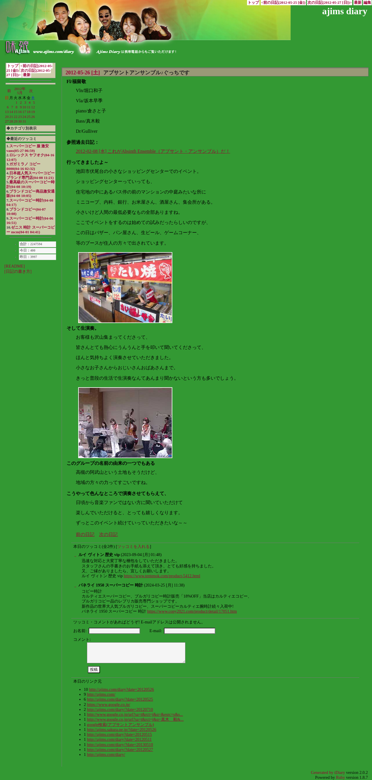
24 (24, 116)
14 (11, 112)
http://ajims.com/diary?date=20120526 (121, 689)
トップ (253, 3)
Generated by (323, 772)
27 (7, 121)
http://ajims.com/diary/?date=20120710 (120, 709)
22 (15, 116)
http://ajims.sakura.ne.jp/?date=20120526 (121, 729)
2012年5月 (20, 91)
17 (24, 112)
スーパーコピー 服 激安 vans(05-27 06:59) (27, 148)
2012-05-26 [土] (82, 73)
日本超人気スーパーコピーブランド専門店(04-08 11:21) (30, 175)
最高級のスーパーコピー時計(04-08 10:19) (30, 184)
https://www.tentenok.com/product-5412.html (162, 575)
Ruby (340, 777)
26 (33, 116)
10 (24, 107)
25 (29, 116)
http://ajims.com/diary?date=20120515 (119, 734)
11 (29, 107)
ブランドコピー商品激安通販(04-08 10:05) (30, 193)
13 (7, 112)
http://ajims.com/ (101, 694)
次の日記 (108, 534)
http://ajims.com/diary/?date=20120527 (120, 749)
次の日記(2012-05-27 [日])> (329, 3)
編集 (367, 3)
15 (15, 112)
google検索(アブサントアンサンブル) (120, 724)
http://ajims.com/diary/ (106, 754)
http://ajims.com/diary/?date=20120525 (120, 699)
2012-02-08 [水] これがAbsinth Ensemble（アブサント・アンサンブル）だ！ (153, 151)
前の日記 (85, 534)
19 (33, 112)
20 (7, 116)
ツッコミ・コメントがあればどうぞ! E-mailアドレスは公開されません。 (139, 622)
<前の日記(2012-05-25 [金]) (283, 3)
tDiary (340, 772)
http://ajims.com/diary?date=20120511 (119, 739)
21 (11, 116)
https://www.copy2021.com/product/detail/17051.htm (192, 611)
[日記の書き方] (18, 271)
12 (33, 107)
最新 (358, 3)
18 (29, 112)
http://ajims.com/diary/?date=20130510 (120, 744)
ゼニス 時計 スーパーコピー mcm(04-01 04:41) (30, 229)
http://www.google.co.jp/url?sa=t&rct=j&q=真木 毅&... (135, 719)
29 (15, 121)
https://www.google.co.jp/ (108, 704)
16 (20, 112)
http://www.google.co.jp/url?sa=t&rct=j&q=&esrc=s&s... (135, 714)
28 (11, 121)
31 (24, 121)
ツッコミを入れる (133, 546)
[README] (14, 266)
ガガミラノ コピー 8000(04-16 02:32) (23, 166)
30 (20, 121)
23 (20, 116)
